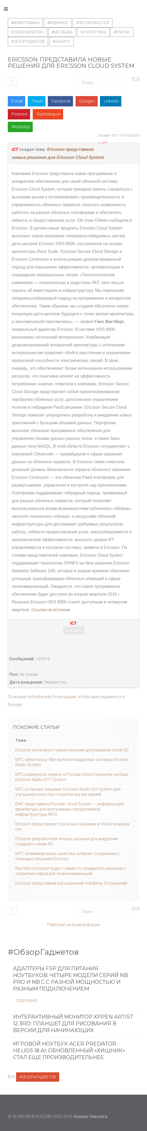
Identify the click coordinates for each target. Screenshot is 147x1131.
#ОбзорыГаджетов (37, 1077)
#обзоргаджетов (28, 41)
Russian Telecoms (91, 1116)
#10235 (133, 135)
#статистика (93, 32)
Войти (38, 696)
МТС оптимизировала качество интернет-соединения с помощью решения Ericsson (67, 856)
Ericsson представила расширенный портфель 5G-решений (71, 883)
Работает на (59, 924)
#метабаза (62, 32)
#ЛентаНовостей (92, 23)
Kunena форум (86, 924)
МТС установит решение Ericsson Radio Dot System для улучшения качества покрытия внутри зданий (68, 792)
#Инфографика (25, 23)
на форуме (74, 630)
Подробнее (27, 1001)
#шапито (61, 41)
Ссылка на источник (50, 610)
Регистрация (64, 696)
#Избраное (57, 23)
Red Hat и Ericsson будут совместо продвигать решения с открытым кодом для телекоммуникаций (70, 871)
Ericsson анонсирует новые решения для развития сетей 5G (72, 750)
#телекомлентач (27, 32)
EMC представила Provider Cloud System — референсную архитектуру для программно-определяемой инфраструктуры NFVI (69, 809)
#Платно (122, 32)
